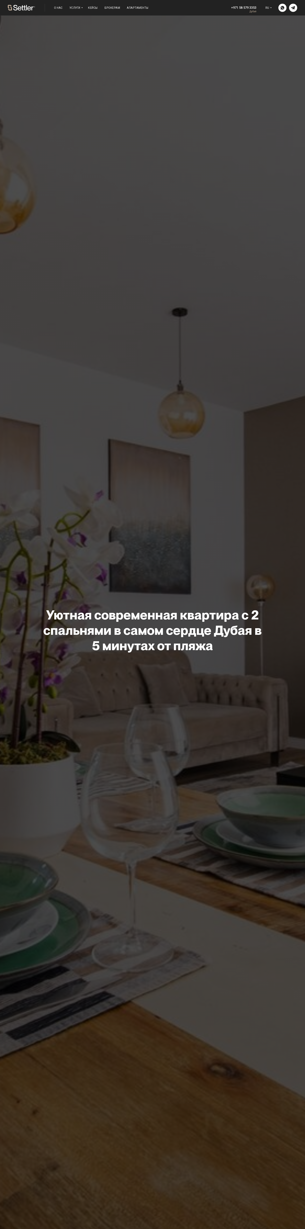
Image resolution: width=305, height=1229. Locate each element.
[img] (282, 8)
